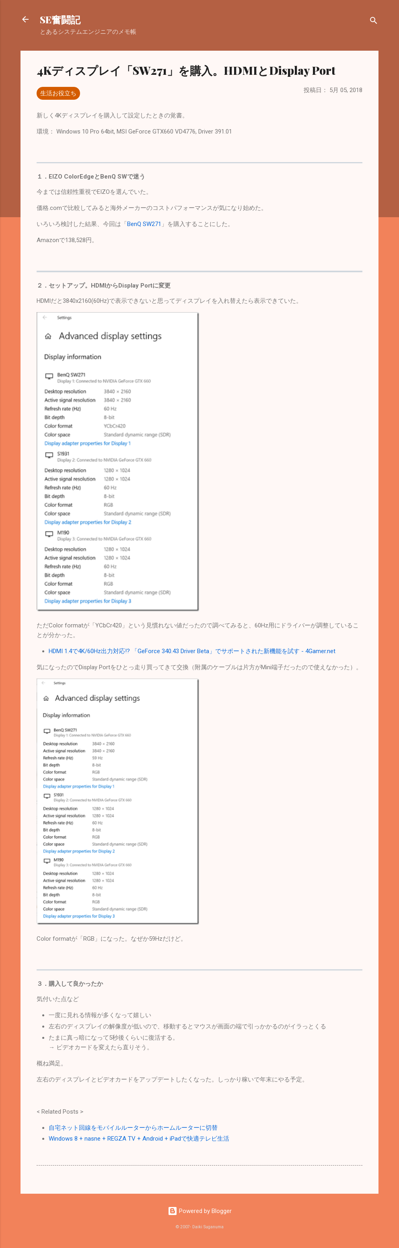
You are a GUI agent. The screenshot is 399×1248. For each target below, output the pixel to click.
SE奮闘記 (60, 19)
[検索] (373, 22)
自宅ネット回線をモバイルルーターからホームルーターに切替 (133, 1127)
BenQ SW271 (144, 224)
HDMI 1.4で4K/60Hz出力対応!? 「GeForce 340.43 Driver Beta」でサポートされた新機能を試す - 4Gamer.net (192, 651)
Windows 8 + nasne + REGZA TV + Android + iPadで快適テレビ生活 (139, 1138)
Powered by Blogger (200, 1211)
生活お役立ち (58, 93)
